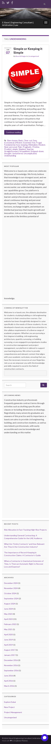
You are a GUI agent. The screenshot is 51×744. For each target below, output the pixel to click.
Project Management (13, 712)
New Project (9, 707)
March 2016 (9, 686)
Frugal (39, 143)
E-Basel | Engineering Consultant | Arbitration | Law (18, 23)
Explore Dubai (10, 702)
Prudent (8, 149)
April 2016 (8, 681)
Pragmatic (27, 147)
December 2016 (11, 660)
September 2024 (11, 598)
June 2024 (8, 609)
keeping (24, 145)
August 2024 (9, 603)
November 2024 (11, 588)
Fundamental (9, 145)
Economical (9, 143)
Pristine (35, 147)
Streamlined (24, 151)
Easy (35, 140)
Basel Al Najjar (21, 56)
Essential (27, 143)
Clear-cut (28, 140)
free (33, 143)
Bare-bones (12, 140)
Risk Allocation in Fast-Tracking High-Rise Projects (25, 530)
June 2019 (8, 639)
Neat (6, 147)
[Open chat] (44, 737)
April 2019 (8, 645)
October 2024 (10, 593)
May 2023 (8, 614)
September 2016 (11, 670)
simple (15, 149)
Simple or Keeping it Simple (27, 50)
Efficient (18, 143)
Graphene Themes (21, 741)
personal (13, 147)
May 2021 (8, 629)
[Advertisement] (26, 258)
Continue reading (13, 132)
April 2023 (8, 619)
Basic (20, 140)
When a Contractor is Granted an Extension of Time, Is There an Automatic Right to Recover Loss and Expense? (24, 564)
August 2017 (9, 650)
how (18, 145)
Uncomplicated (30, 153)
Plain (20, 147)
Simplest (22, 149)
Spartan (30, 149)
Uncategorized (33, 56)
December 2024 (11, 583)
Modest (41, 145)
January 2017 (9, 655)
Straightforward (11, 151)
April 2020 (8, 634)
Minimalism (33, 145)
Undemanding (10, 156)
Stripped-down (37, 151)
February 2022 (10, 624)
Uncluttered (17, 153)
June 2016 (8, 675)
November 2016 (11, 665)
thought (7, 153)
